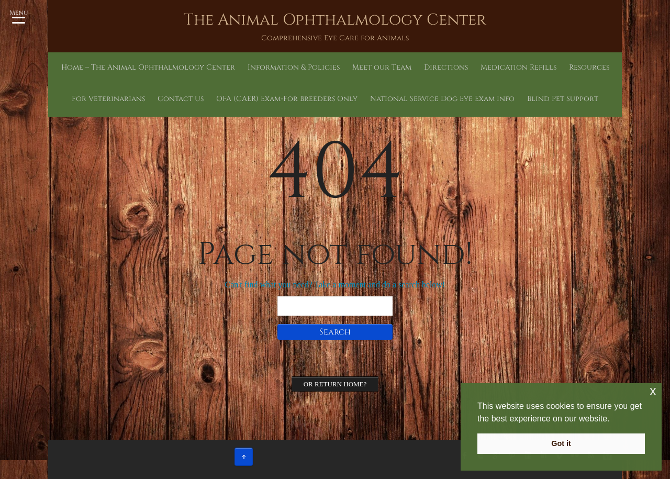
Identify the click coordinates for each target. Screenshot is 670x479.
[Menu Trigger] (18, 15)
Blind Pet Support (460, 99)
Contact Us (582, 67)
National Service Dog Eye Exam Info (367, 99)
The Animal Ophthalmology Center (335, 19)
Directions (365, 67)
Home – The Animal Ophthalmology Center (135, 67)
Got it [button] (561, 443)
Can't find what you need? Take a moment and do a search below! (335, 284)
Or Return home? (335, 384)
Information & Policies (246, 67)
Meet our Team (315, 67)
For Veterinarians (528, 67)
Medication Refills (420, 67)
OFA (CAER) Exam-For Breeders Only (241, 99)
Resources (476, 67)
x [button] (653, 391)
